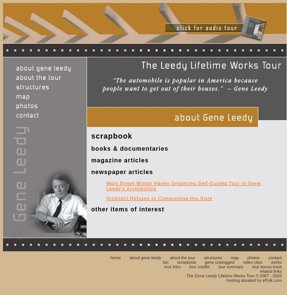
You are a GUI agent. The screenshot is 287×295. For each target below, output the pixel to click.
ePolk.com (272, 280)
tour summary (231, 266)
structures (213, 257)
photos (253, 257)
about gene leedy (145, 257)
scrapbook (186, 262)
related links (271, 271)
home (115, 257)
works (276, 262)
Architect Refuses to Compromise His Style (159, 198)
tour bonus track (267, 266)
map (235, 257)
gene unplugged (219, 262)
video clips (252, 262)
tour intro (172, 266)
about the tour (182, 257)
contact (275, 257)
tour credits (199, 266)
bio (166, 262)
